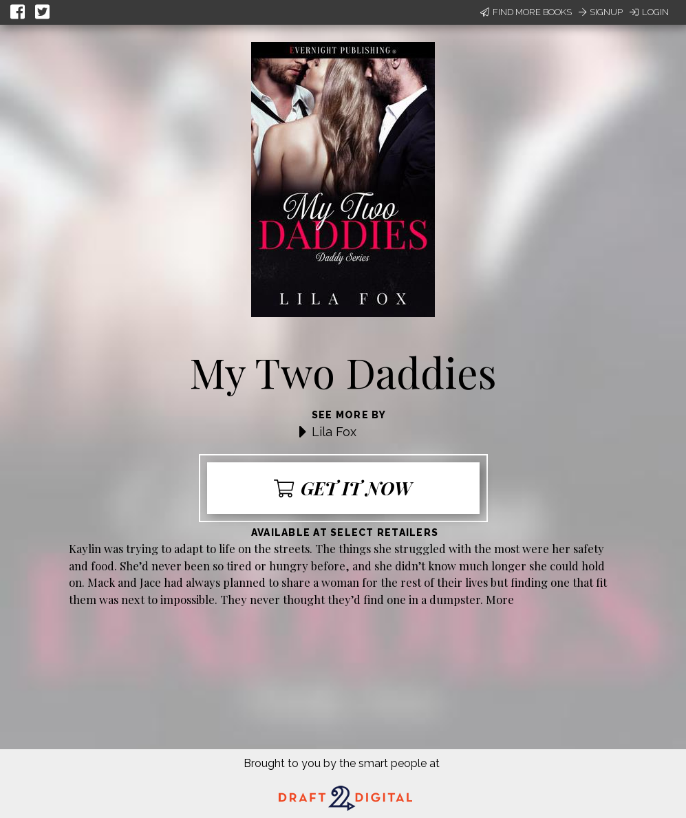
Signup (601, 12)
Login (649, 12)
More (500, 599)
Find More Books (526, 12)
